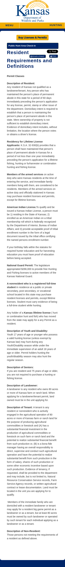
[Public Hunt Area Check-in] (32, 46)
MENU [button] (10, 24)
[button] (42, 25)
